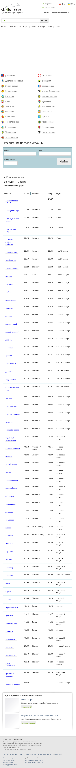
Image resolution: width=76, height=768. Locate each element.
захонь (8, 528)
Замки (33, 26)
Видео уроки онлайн (10, 765)
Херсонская (10, 127)
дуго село (9, 340)
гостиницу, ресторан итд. (34, 762)
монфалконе (10, 260)
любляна (9, 292)
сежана (8, 276)
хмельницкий (11, 623)
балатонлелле (11, 406)
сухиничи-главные (9, 674)
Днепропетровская (14, 80)
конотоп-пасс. (11, 655)
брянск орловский (10, 664)
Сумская (46, 116)
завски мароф (11, 324)
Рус (63, 4)
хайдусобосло (11, 488)
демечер (9, 512)
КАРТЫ (58, 754)
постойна (9, 284)
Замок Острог (27, 699)
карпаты (9, 551)
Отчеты (4, 26)
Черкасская (10, 132)
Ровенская (10, 116)
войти (46, 12)
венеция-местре (12, 210)
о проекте (48, 4)
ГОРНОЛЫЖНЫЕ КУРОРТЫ (30, 754)
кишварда (9, 520)
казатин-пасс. (11, 639)
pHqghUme (10, 75)
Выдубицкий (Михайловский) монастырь (39, 715)
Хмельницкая (48, 127)
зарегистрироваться (61, 12)
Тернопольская (12, 122)
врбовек (8, 348)
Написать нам (50, 7)
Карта (25, 26)
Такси (57, 26)
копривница (10, 363)
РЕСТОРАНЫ (48, 754)
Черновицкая (11, 137)
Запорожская (11, 91)
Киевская (9, 96)
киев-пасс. (9, 647)
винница (9, 631)
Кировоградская (49, 96)
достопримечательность (34, 760)
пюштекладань (11, 480)
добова (8, 316)
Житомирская (11, 86)
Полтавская (47, 111)
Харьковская (48, 122)
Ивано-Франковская (51, 91)
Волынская (47, 75)
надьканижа (10, 379)
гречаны (9, 615)
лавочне (9, 575)
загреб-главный (12, 332)
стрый (8, 591)
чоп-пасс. (9, 536)
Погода (41, 26)
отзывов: (27, 707)
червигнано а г (11, 252)
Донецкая (46, 80)
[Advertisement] (38, 51)
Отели (49, 26)
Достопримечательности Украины (23, 695)
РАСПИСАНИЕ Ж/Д (10, 754)
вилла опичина (11, 268)
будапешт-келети (12, 448)
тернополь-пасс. (12, 607)
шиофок (8, 422)
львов (8, 599)
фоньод (8, 398)
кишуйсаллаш (11, 464)
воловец (9, 567)
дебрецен (9, 496)
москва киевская (12, 684)
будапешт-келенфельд (10, 439)
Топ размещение (9, 760)
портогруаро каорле (10, 230)
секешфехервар (12, 430)
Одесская (9, 111)
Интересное (15, 26)
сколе (7, 583)
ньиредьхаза (10, 504)
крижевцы (9, 356)
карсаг (8, 472)
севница (9, 308)
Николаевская (48, 106)
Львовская (10, 106)
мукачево (9, 543)
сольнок (8, 456)
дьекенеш (9, 371)
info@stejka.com (15, 747)
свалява (8, 559)
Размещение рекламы (11, 758)
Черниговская (48, 132)
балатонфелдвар (12, 414)
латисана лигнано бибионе (9, 241)
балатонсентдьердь (12, 388)
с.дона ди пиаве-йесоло (12, 219)
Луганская (46, 101)
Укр (73, 4)
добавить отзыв (28, 723)
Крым (7, 101)
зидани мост (10, 300)
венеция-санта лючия (11, 201)
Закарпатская (48, 86)
